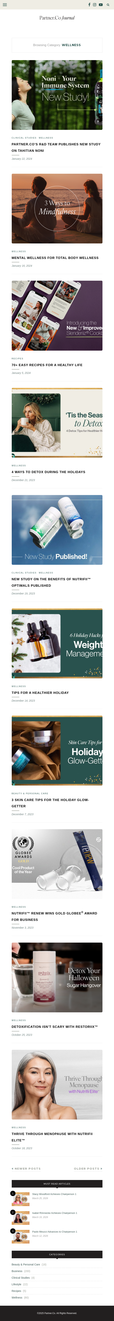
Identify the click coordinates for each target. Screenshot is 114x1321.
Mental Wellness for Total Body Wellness (55, 258)
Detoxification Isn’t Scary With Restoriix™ (55, 1027)
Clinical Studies (24, 138)
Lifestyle (16, 1284)
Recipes (17, 358)
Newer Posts (26, 1168)
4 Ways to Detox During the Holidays (48, 472)
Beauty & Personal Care (30, 793)
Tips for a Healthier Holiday (40, 693)
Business (17, 1271)
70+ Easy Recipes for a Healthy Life (47, 365)
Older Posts (88, 1168)
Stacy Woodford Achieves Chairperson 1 (54, 1194)
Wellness (46, 138)
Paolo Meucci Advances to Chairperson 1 (54, 1231)
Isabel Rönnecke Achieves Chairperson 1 (54, 1213)
